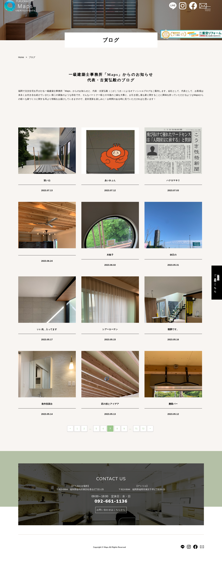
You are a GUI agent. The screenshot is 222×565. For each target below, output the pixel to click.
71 (136, 428)
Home (21, 57)
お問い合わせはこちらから (111, 510)
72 (143, 428)
